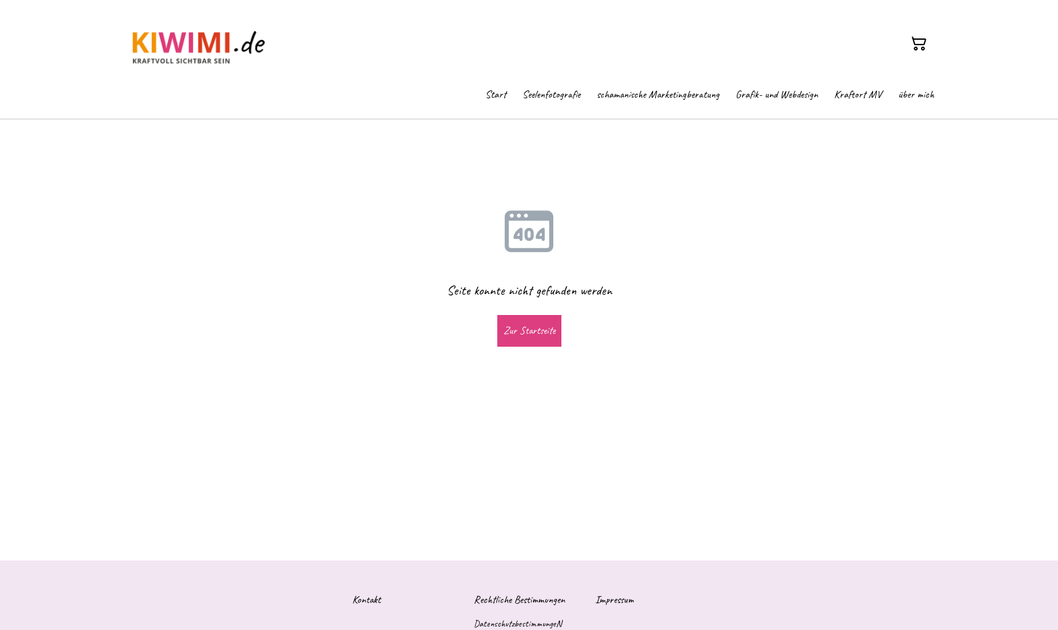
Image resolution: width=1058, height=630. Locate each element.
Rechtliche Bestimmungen (519, 599)
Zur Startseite (529, 330)
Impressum (614, 599)
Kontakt (366, 599)
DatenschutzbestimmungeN (517, 623)
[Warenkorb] (919, 44)
